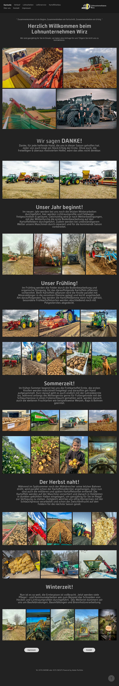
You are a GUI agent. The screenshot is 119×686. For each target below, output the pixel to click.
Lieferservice (41, 5)
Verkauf (17, 5)
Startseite (7, 5)
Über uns (7, 8)
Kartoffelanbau (55, 5)
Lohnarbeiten (28, 5)
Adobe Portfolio (77, 670)
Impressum (26, 8)
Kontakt (16, 8)
